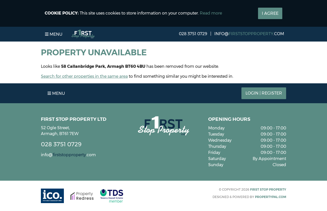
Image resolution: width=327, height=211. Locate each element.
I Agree (270, 13)
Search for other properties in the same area (84, 76)
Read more (211, 13)
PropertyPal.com (270, 197)
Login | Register (264, 93)
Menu (53, 34)
